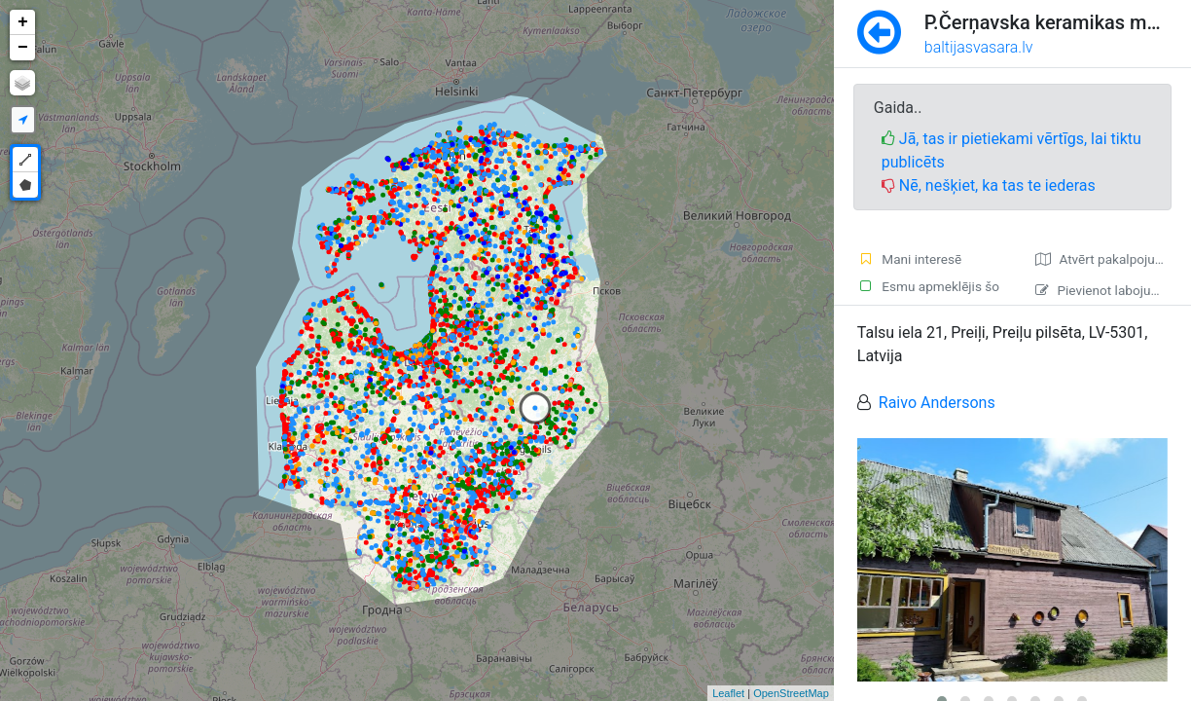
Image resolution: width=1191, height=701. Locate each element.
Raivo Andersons (937, 402)
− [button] (23, 47)
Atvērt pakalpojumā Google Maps (1113, 259)
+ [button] (23, 22)
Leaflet (728, 693)
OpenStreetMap (791, 693)
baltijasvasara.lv (978, 47)
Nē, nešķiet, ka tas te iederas (989, 185)
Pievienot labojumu (1102, 290)
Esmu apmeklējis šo (928, 286)
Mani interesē (909, 259)
